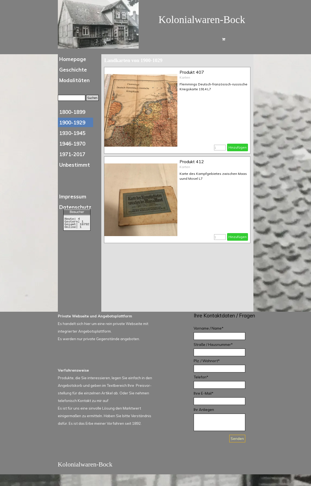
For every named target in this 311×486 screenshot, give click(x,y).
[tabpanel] (228, 315)
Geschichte (73, 69)
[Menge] (220, 147)
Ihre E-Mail (203, 393)
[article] (177, 110)
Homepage (72, 59)
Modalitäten (74, 80)
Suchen (92, 98)
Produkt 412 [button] (192, 161)
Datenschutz (75, 207)
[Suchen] (71, 98)
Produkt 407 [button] (192, 72)
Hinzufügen (237, 147)
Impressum (72, 196)
